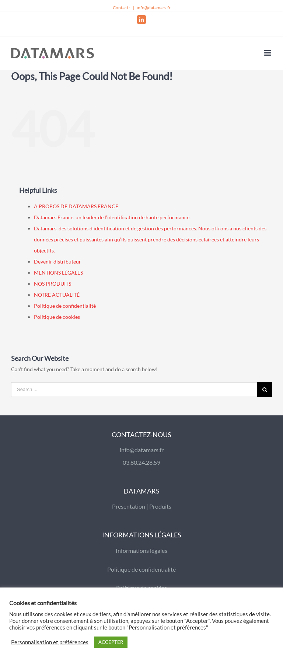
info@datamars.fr (154, 7)
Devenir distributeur (57, 261)
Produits (160, 506)
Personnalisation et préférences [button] (49, 642)
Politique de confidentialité (65, 306)
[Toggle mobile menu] (268, 52)
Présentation (128, 506)
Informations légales (141, 550)
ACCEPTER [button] (110, 642)
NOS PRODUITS (52, 283)
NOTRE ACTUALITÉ (57, 295)
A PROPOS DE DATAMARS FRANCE (76, 206)
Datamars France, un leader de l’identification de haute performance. (112, 217)
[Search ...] (134, 389)
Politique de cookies (57, 317)
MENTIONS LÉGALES (58, 272)
